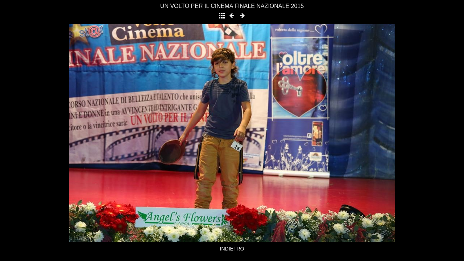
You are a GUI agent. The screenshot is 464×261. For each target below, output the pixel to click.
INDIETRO (232, 249)
